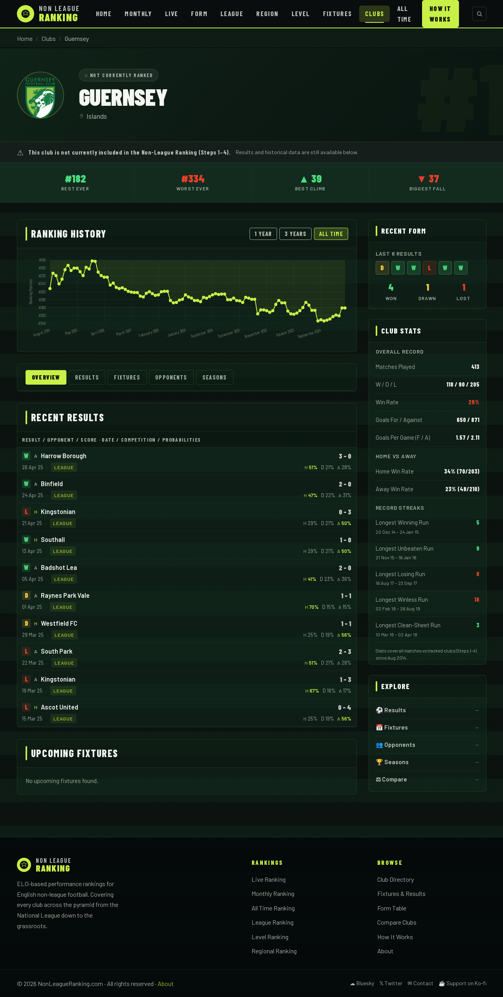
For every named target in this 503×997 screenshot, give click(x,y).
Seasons (214, 377)
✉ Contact (420, 983)
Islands (96, 116)
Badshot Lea (59, 567)
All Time (404, 13)
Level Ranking (270, 936)
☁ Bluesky (362, 983)
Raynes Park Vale (65, 595)
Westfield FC (59, 623)
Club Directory (395, 879)
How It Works (440, 13)
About (385, 951)
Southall (53, 539)
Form (199, 13)
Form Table (391, 908)
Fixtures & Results (401, 893)
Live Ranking (269, 879)
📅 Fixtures (392, 727)
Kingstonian (58, 511)
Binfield (52, 483)
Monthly (138, 13)
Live (171, 13)
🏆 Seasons (392, 761)
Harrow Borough (63, 455)
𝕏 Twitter (390, 983)
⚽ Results (391, 709)
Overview (46, 377)
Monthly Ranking (273, 893)
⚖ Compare (391, 779)
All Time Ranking (273, 908)
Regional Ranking (274, 951)
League (231, 13)
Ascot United (59, 707)
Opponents (171, 377)
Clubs (374, 13)
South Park (56, 651)
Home (104, 13)
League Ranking (273, 922)
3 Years (296, 233)
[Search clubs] (479, 14)
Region (267, 13)
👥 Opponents (395, 744)
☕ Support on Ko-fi (462, 983)
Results (87, 377)
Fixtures (337, 13)
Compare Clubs (397, 922)
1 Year (263, 233)
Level (301, 13)
